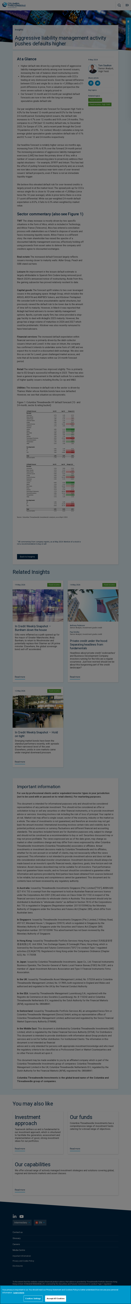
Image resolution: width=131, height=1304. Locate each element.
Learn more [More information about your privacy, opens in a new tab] (18, 1293)
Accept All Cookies (55, 1298)
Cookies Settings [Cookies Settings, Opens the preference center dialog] (33, 1298)
